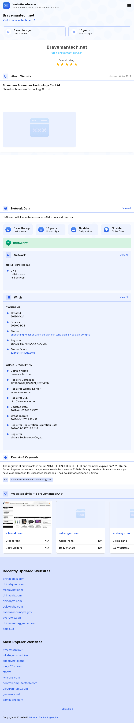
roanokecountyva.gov (17, 612)
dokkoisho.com (13, 606)
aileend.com (14, 533)
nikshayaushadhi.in (15, 655)
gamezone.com (13, 699)
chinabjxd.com (12, 601)
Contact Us (67, 709)
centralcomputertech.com (20, 683)
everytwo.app (12, 617)
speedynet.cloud (13, 661)
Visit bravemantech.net (19, 20)
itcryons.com (11, 677)
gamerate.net (11, 694)
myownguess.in (13, 649)
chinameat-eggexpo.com (19, 623)
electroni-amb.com (15, 688)
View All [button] (126, 208)
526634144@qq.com (23, 352)
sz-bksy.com (121, 533)
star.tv (7, 672)
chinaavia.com (12, 595)
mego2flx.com (12, 666)
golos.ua (8, 629)
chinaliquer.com (13, 584)
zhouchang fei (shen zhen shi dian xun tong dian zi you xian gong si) (50, 334)
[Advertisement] (67, 101)
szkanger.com (69, 533)
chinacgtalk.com (13, 578)
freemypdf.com (13, 590)
